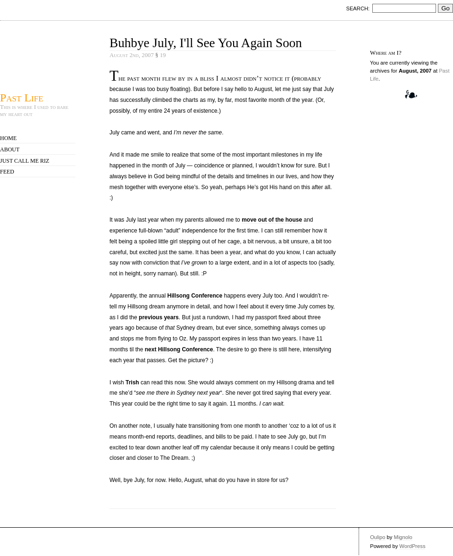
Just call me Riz (24, 161)
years (171, 317)
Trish (132, 382)
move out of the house (272, 219)
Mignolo (403, 537)
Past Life (21, 97)
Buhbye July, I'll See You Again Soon (205, 43)
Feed (7, 171)
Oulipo (377, 537)
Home (8, 138)
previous (150, 317)
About (9, 149)
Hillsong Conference (195, 295)
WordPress (412, 546)
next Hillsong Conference (179, 349)
